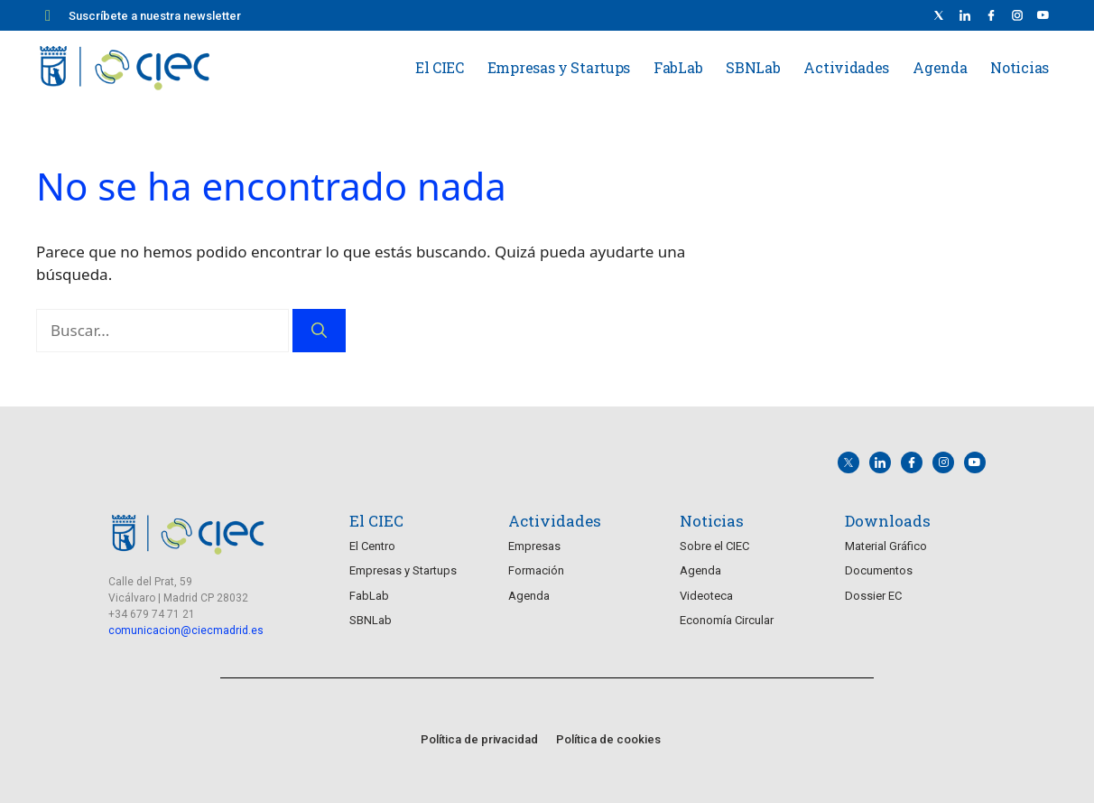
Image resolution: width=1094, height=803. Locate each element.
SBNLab (753, 67)
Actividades (846, 67)
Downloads (888, 520)
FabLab (678, 67)
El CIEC (439, 67)
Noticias (1019, 67)
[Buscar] (319, 330)
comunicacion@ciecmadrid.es (186, 630)
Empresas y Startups (558, 67)
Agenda (940, 67)
